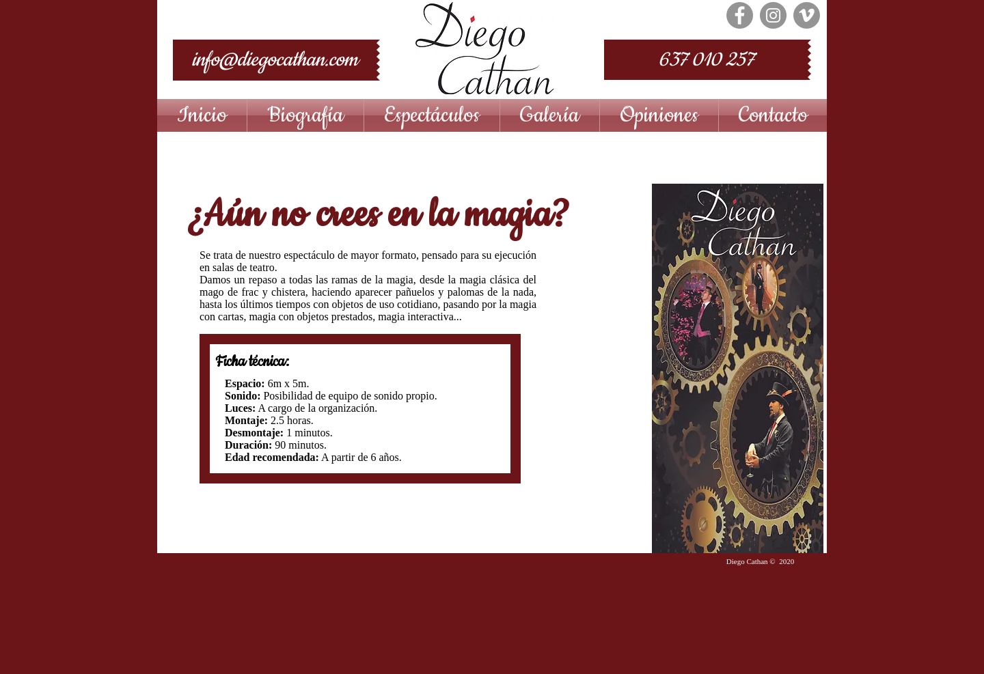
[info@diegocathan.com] (275, 60)
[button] (432, 115)
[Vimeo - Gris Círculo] (806, 15)
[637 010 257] (706, 60)
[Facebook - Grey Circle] (739, 15)
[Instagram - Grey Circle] (773, 15)
